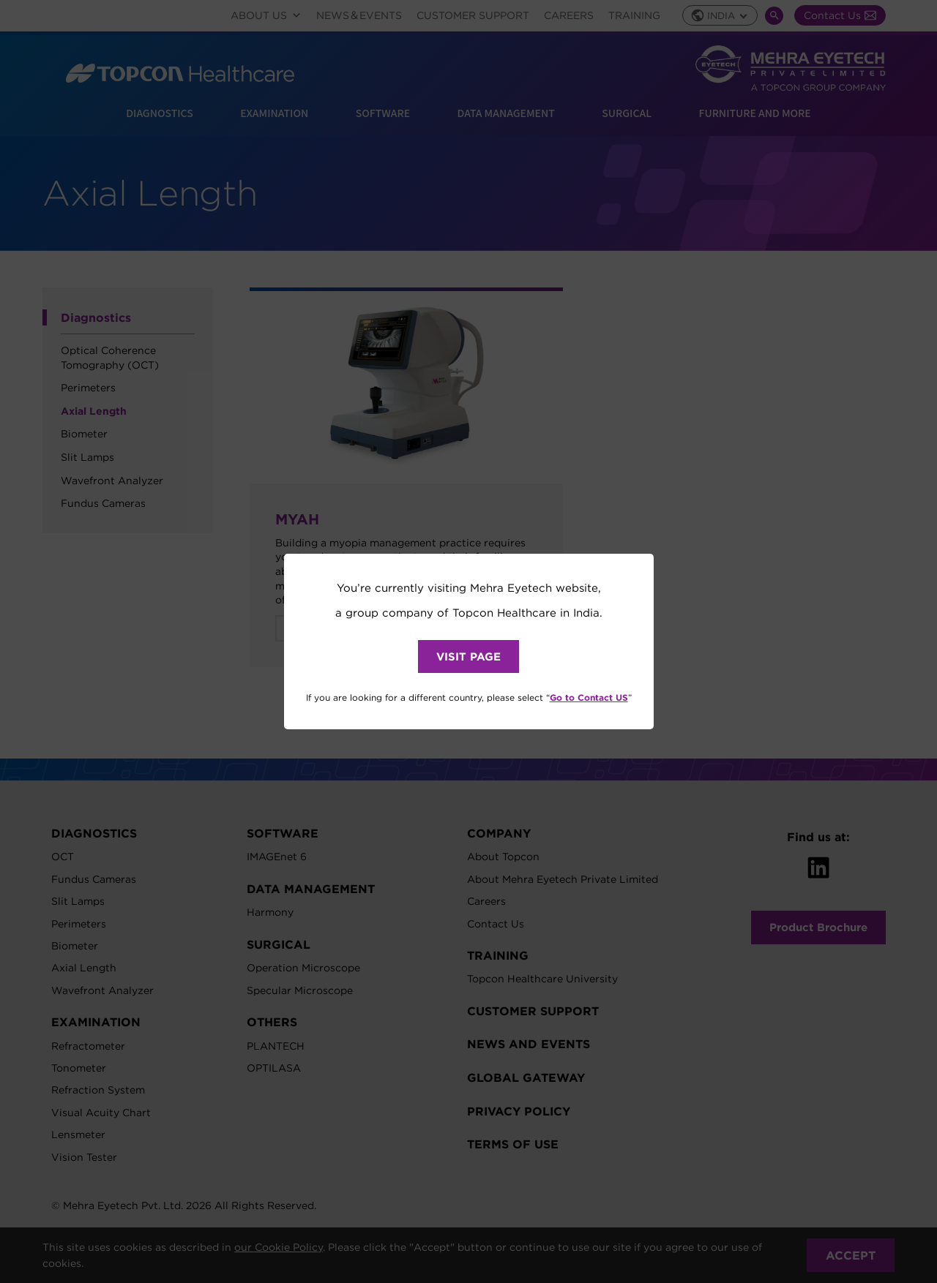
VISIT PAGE (468, 656)
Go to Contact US (589, 697)
